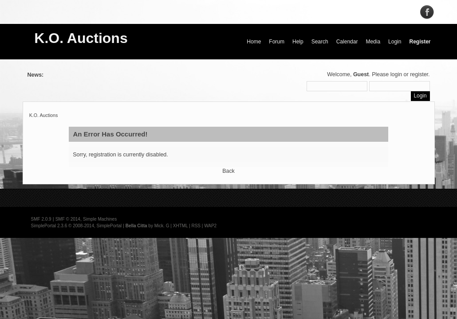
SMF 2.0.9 (41, 219)
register (419, 74)
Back (228, 171)
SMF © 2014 (67, 219)
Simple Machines (100, 219)
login (396, 74)
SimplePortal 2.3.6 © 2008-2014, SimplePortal (76, 225)
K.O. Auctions (80, 38)
